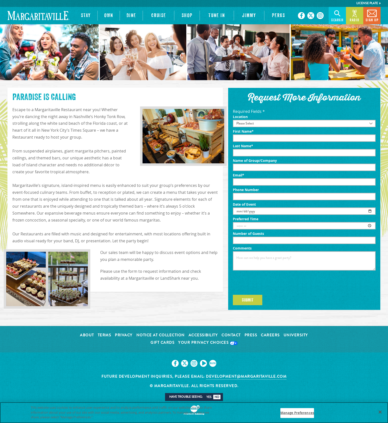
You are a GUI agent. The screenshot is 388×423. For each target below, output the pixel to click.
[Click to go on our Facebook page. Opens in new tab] (301, 15)
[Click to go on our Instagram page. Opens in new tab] (320, 15)
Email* (238, 175)
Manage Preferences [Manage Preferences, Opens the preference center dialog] (297, 414)
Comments (242, 248)
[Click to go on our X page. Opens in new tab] (310, 15)
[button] (85, 16)
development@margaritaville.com (246, 376)
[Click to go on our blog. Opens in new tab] (212, 363)
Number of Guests (248, 233)
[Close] (380, 413)
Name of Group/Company (255, 160)
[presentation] (270, 282)
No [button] (217, 397)
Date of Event (244, 204)
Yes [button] (208, 397)
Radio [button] (355, 15)
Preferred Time (245, 219)
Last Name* (243, 146)
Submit (247, 300)
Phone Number (246, 190)
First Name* (243, 131)
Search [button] (337, 15)
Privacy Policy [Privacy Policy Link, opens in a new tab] (105, 418)
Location (240, 117)
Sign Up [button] (372, 15)
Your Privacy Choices (208, 343)
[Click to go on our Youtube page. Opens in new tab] (203, 363)
